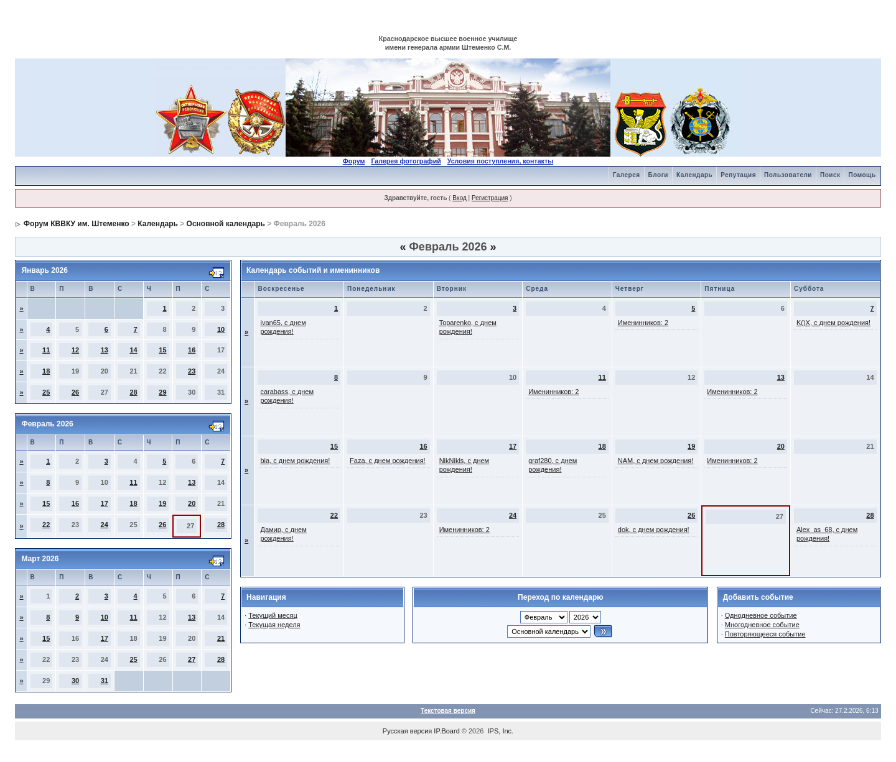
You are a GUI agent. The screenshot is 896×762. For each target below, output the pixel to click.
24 (104, 524)
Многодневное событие (762, 624)
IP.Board (446, 731)
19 (162, 503)
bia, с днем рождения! (295, 460)
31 (104, 680)
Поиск (830, 175)
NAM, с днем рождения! (656, 460)
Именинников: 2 (643, 322)
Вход (459, 198)
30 (75, 680)
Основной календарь (226, 223)
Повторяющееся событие (765, 634)
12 (75, 350)
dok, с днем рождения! (653, 529)
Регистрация (490, 198)
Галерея (626, 175)
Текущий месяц (272, 615)
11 (46, 350)
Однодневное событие (761, 615)
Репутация (738, 175)
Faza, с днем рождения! (388, 460)
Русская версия (407, 731)
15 (162, 350)
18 (46, 371)
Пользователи (788, 175)
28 (133, 392)
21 (221, 638)
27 (191, 659)
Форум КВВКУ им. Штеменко (76, 223)
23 (191, 371)
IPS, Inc (500, 731)
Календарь (694, 175)
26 (75, 392)
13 (104, 350)
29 (162, 392)
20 (191, 503)
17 (104, 503)
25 (46, 392)
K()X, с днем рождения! (833, 322)
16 (191, 350)
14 (133, 350)
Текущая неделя (274, 624)
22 (46, 524)
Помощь (861, 175)
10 (221, 329)
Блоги (658, 175)
